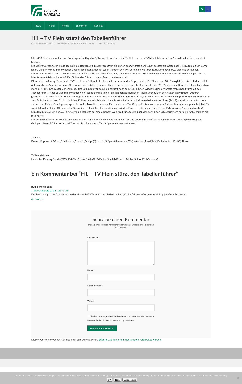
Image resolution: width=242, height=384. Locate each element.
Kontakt (98, 25)
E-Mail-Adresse (95, 285)
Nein (117, 380)
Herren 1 (83, 43)
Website (91, 301)
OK (109, 380)
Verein (65, 25)
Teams (51, 25)
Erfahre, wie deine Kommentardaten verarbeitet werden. (130, 339)
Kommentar (93, 237)
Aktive (64, 43)
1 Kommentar (109, 43)
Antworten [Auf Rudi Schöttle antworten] (37, 198)
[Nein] (238, 378)
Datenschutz (130, 380)
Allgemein (73, 43)
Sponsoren (81, 25)
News (38, 25)
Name (90, 270)
